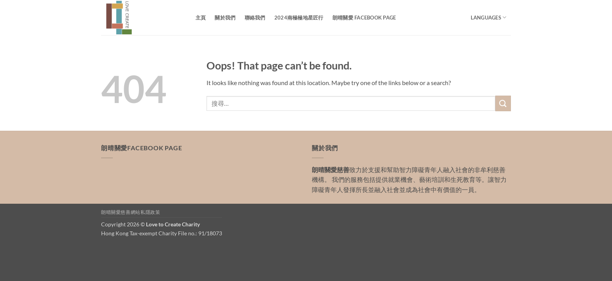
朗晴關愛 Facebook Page (364, 17)
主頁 (201, 17)
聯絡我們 (255, 17)
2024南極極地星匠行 (299, 17)
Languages (489, 17)
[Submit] (503, 103)
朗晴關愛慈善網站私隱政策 (130, 212)
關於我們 (225, 17)
